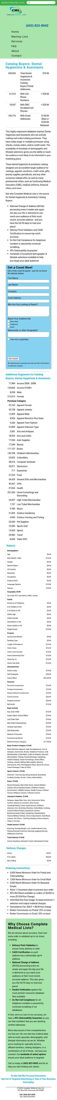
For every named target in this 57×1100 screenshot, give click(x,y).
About (15, 51)
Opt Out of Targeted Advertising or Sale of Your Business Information (28, 1080)
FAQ (14, 46)
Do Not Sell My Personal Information (28, 1075)
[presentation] (31, 349)
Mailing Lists (19, 37)
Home (15, 32)
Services (16, 41)
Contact (16, 56)
